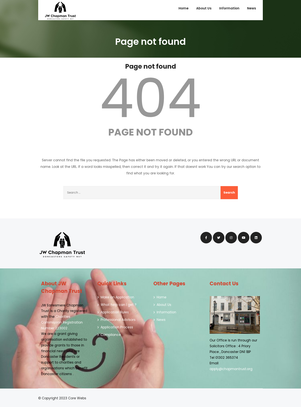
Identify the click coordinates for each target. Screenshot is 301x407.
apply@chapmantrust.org (231, 369)
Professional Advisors (118, 319)
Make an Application (117, 297)
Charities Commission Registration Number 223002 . (62, 322)
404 (150, 98)
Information (229, 8)
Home (184, 8)
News (251, 8)
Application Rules (115, 312)
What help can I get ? (118, 304)
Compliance (111, 334)
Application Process (117, 327)
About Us (204, 8)
